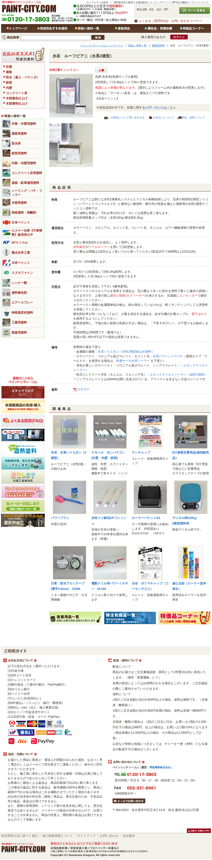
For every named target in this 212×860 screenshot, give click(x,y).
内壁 (9, 88)
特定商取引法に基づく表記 (19, 835)
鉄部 (9, 82)
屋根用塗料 (158, 45)
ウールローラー (99, 247)
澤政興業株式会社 (159, 767)
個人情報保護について (57, 835)
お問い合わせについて (158, 762)
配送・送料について (193, 117)
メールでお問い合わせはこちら (129, 800)
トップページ (18, 28)
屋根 (9, 72)
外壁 (9, 67)
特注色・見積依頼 (158, 28)
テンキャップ (141, 452)
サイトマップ (86, 835)
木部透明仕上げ (16, 103)
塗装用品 (123, 28)
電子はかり (199, 314)
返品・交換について (53, 754)
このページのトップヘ (199, 830)
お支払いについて (163, 117)
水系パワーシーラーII (167, 356)
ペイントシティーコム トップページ (101, 45)
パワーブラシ (60, 518)
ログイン (179, 37)
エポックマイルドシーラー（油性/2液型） (178, 374)
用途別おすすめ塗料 (53, 28)
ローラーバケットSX (146, 518)
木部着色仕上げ (16, 98)
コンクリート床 (16, 93)
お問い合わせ (154, 107)
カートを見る (194, 10)
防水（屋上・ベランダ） (23, 77)
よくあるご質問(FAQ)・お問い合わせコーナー (170, 21)
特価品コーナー (193, 28)
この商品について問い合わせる (126, 117)
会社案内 (129, 835)
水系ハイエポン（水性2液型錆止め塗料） (126, 351)
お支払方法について (53, 660)
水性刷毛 (79, 247)
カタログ (83, 389)
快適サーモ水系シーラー (133, 360)
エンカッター (188, 295)
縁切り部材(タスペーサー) (128, 295)
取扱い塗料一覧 (88, 28)
